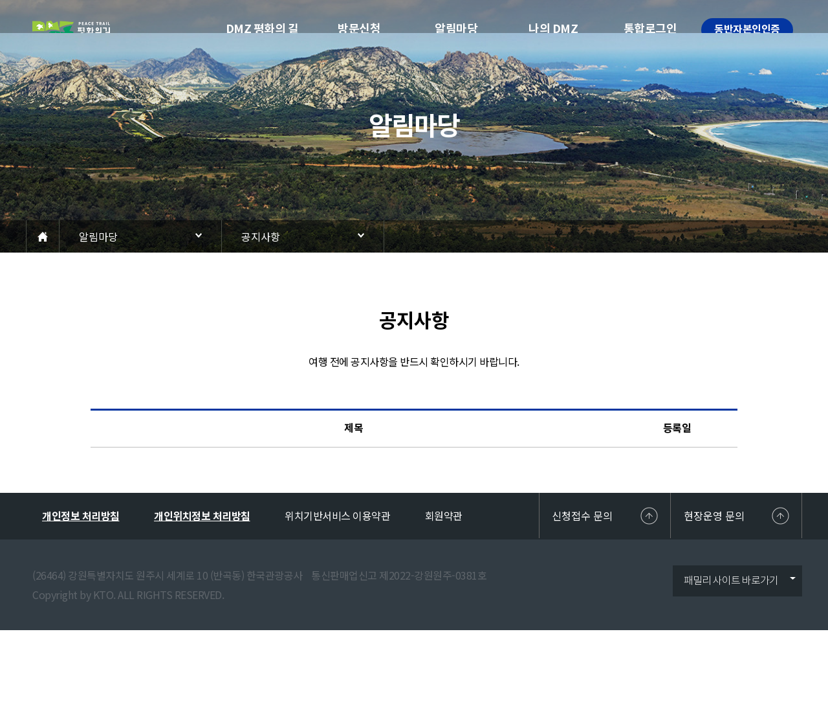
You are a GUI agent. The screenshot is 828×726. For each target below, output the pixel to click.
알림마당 (456, 28)
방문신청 (359, 28)
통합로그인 (650, 28)
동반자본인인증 (747, 29)
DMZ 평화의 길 (262, 28)
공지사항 (260, 236)
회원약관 (444, 515)
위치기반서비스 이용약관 (337, 515)
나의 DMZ (553, 28)
